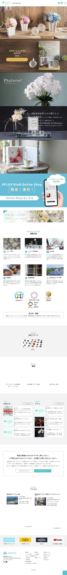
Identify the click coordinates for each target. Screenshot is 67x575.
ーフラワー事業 (28, 554)
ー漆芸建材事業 (28, 561)
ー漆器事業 (27, 559)
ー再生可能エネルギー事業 (30, 563)
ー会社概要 (36, 554)
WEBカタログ (46, 556)
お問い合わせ (46, 559)
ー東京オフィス (37, 557)
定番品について (47, 552)
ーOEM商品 (27, 557)
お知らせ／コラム (47, 554)
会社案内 (36, 552)
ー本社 (35, 556)
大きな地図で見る (28, 526)
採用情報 (45, 557)
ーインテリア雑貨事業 (29, 556)
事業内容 (27, 552)
